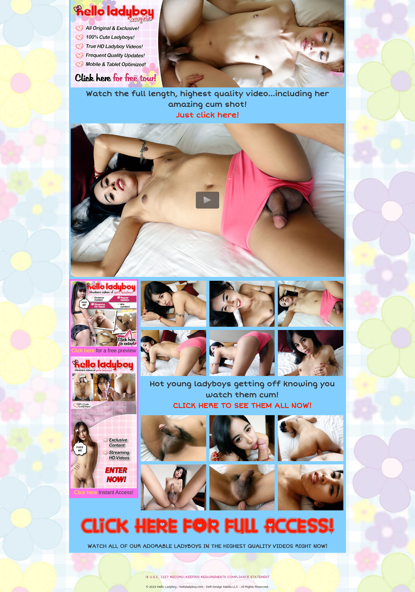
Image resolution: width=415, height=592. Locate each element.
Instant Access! (103, 492)
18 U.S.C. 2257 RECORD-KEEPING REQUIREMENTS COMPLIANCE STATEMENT (207, 577)
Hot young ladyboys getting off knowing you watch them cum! (242, 395)
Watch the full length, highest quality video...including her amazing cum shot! (207, 104)
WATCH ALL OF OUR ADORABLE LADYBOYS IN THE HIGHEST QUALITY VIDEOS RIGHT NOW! (207, 546)
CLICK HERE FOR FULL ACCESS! (207, 526)
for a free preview (103, 350)
